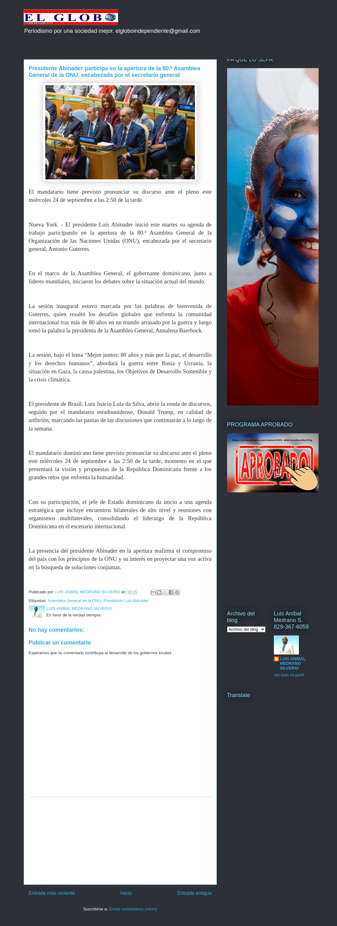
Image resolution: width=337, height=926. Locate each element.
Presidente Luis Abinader (126, 600)
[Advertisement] (120, 841)
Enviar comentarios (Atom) (133, 909)
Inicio (125, 893)
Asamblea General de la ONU (74, 600)
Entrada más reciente (52, 893)
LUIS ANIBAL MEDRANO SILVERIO (293, 663)
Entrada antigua (194, 893)
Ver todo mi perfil (289, 675)
